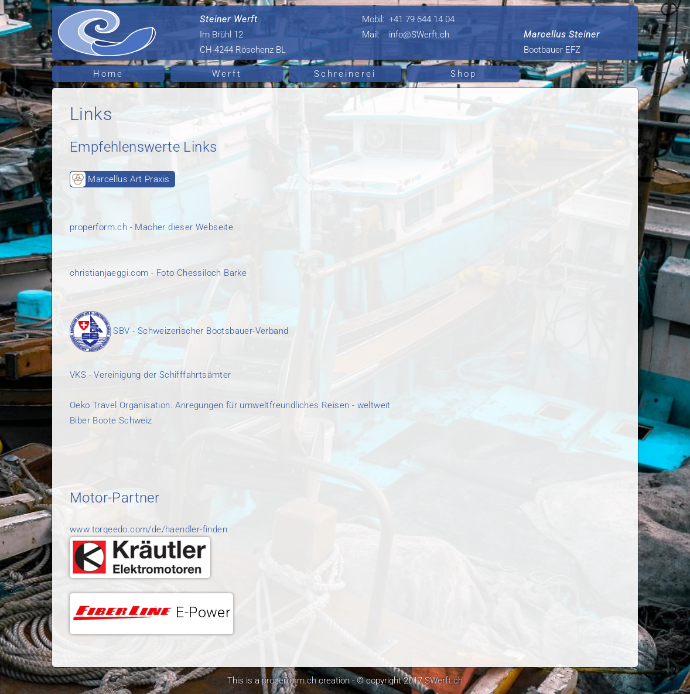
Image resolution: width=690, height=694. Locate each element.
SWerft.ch (444, 680)
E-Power (151, 612)
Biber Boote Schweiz (111, 420)
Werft (227, 74)
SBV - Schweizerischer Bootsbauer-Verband (179, 331)
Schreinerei (345, 74)
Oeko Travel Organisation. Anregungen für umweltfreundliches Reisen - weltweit (230, 405)
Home (108, 74)
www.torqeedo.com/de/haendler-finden (148, 529)
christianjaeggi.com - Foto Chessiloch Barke (158, 273)
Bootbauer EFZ (562, 42)
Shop (463, 74)
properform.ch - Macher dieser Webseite (151, 227)
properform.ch (289, 680)
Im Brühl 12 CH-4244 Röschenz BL (243, 34)
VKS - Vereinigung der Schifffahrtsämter (150, 375)
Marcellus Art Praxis (119, 179)
